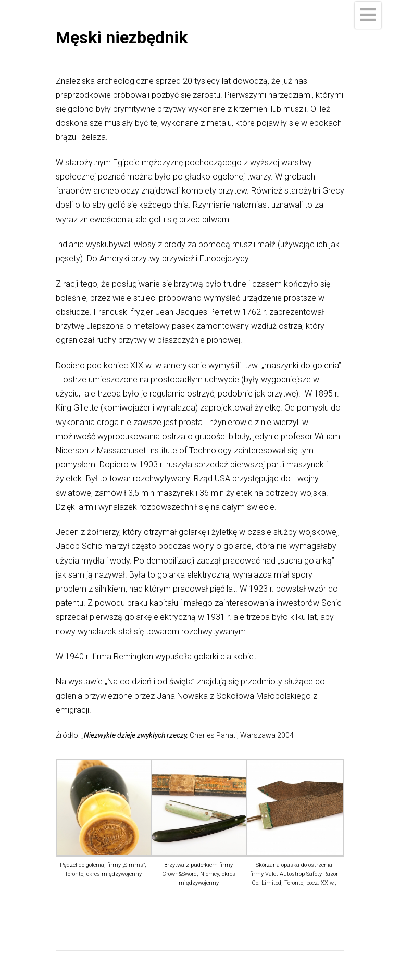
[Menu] (368, 15)
